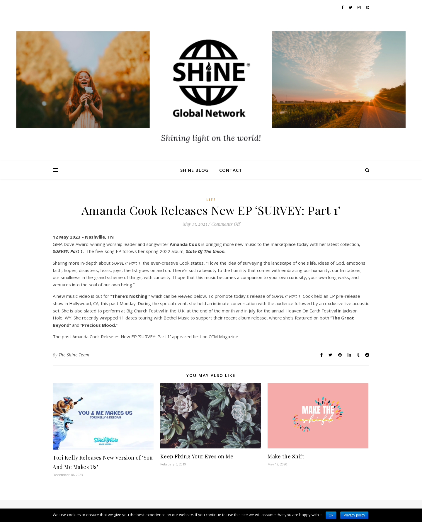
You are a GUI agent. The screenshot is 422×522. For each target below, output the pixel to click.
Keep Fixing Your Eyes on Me (197, 456)
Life (211, 199)
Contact (230, 170)
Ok (331, 515)
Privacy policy (354, 515)
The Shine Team (74, 355)
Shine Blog (194, 170)
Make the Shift (286, 456)
